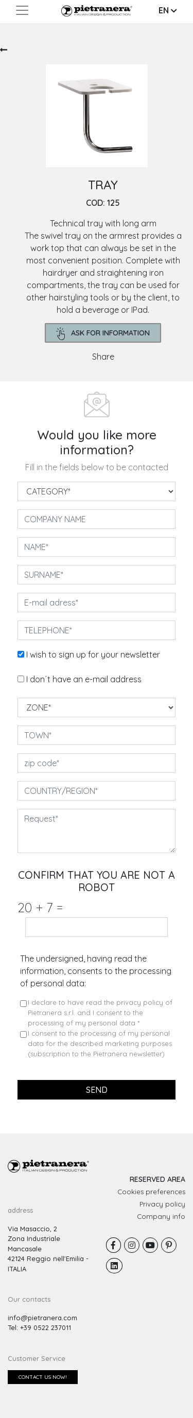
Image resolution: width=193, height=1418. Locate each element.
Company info (161, 1216)
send (97, 1090)
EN (168, 10)
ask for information (103, 333)
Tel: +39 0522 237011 (39, 1327)
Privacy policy (162, 1204)
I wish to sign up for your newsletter (93, 654)
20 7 (40, 907)
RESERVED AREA (157, 1179)
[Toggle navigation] (22, 10)
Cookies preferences (151, 1191)
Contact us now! (43, 1377)
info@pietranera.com (42, 1318)
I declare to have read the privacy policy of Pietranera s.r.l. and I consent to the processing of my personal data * (100, 1012)
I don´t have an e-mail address (84, 679)
